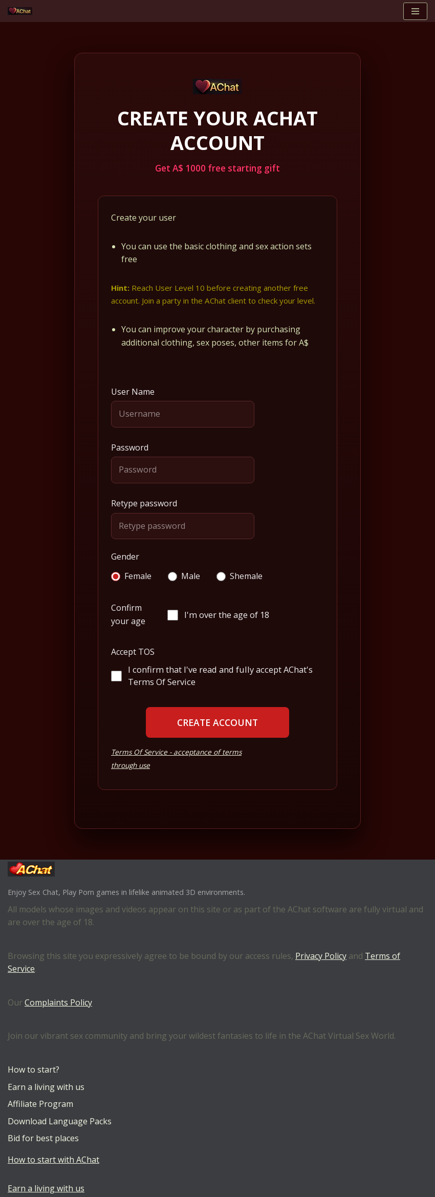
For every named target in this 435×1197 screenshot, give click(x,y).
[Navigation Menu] (415, 11)
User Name (133, 391)
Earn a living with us (46, 1087)
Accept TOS (133, 651)
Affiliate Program (40, 1103)
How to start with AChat (53, 1159)
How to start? (33, 1069)
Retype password (144, 503)
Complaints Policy (58, 1002)
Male (184, 576)
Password (129, 447)
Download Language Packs (60, 1121)
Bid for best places (43, 1138)
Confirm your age (128, 614)
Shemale (239, 576)
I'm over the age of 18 (218, 615)
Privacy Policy (320, 955)
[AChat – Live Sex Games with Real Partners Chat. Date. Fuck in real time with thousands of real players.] (22, 11)
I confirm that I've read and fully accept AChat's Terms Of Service (212, 676)
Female (131, 576)
